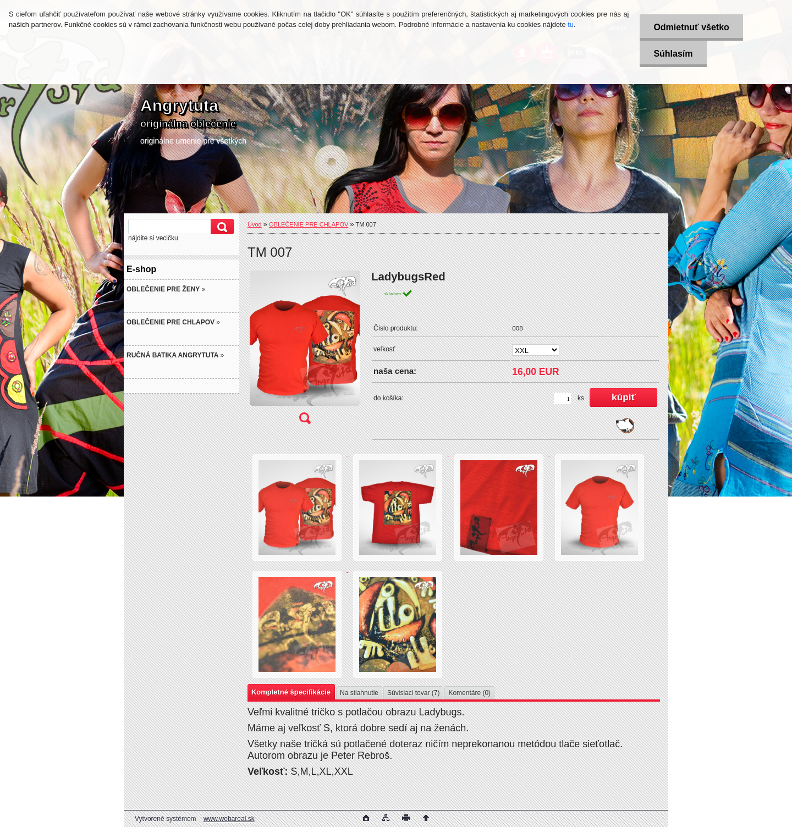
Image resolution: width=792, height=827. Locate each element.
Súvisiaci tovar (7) (413, 693)
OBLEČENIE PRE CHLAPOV (308, 224)
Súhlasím (672, 53)
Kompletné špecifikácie (291, 692)
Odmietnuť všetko (691, 27)
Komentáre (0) (469, 693)
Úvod (255, 224)
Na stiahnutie (359, 693)
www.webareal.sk (229, 819)
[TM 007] (305, 351)
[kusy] (562, 398)
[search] (220, 227)
